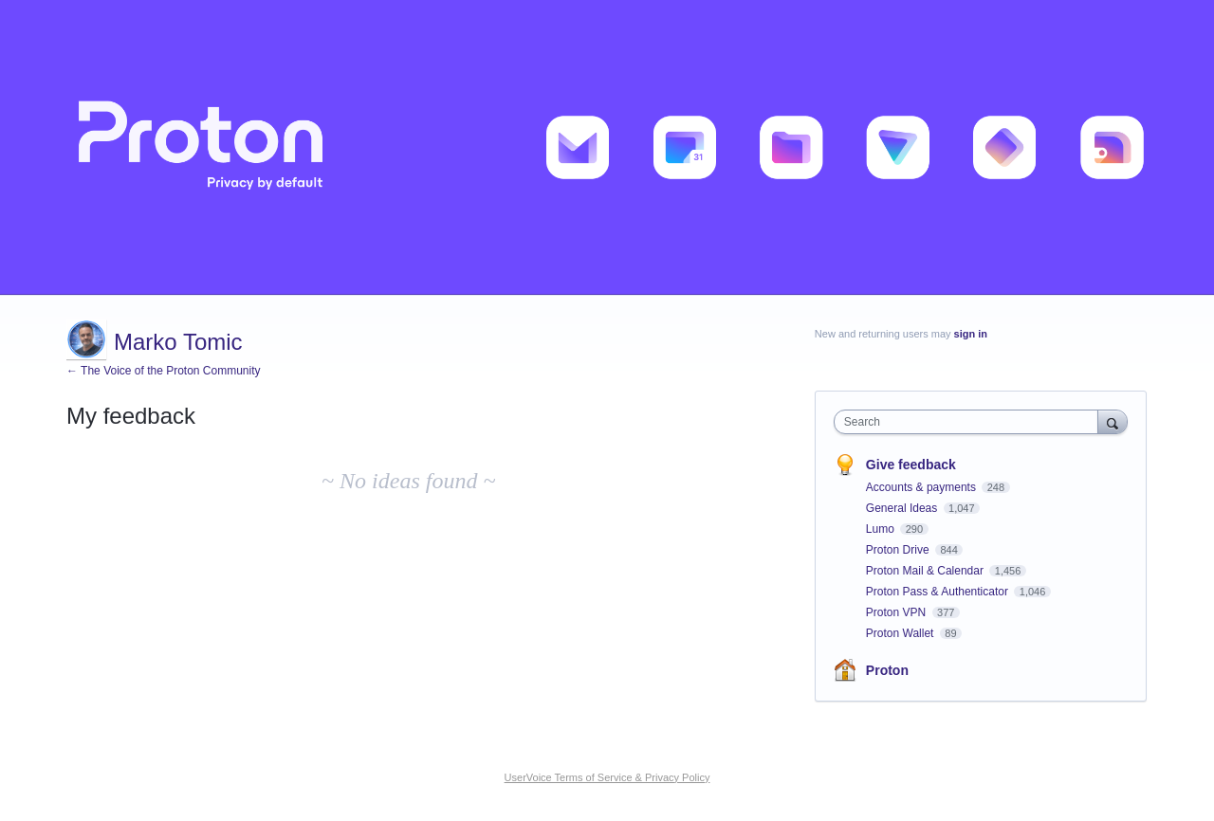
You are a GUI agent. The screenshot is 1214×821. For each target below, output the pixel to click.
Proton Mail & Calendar (926, 570)
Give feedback (911, 464)
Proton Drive (899, 549)
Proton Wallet (901, 633)
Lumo (881, 529)
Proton (887, 670)
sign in (970, 333)
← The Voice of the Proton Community (163, 370)
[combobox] (970, 422)
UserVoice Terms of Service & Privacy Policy (607, 777)
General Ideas (903, 508)
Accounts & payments (922, 487)
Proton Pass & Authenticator (938, 591)
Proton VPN (897, 612)
